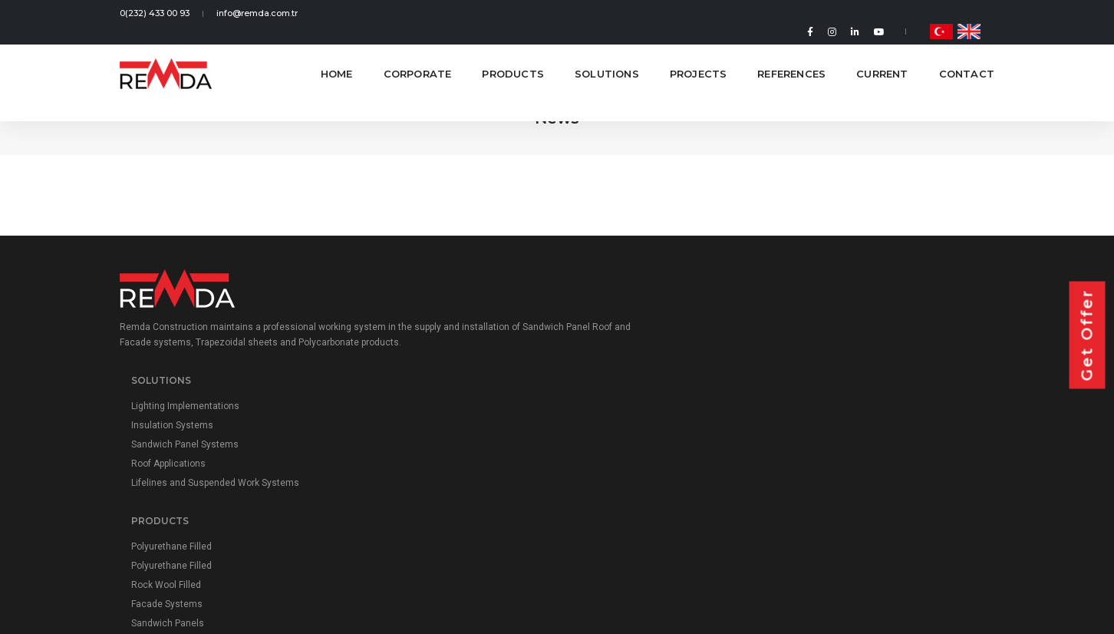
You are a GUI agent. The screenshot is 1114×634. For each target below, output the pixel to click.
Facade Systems (627, 413)
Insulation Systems (408, 374)
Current (882, 54)
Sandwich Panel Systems (421, 393)
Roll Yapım (972, 535)
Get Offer (1087, 335)
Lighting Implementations (421, 355)
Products (513, 54)
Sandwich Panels (628, 432)
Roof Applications (404, 413)
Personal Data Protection (557, 535)
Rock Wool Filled (626, 393)
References (791, 54)
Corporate (418, 54)
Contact (966, 54)
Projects (698, 54)
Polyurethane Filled (632, 355)
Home (337, 54)
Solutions (607, 54)
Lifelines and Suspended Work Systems (451, 432)
